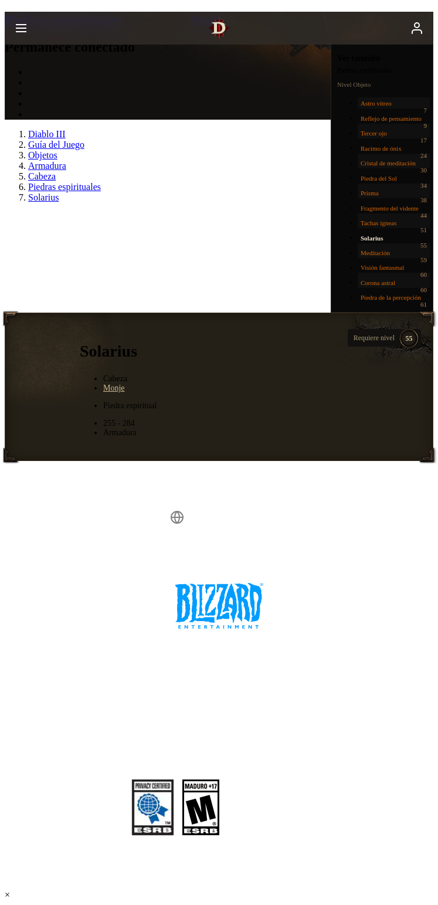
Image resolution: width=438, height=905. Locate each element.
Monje (114, 388)
